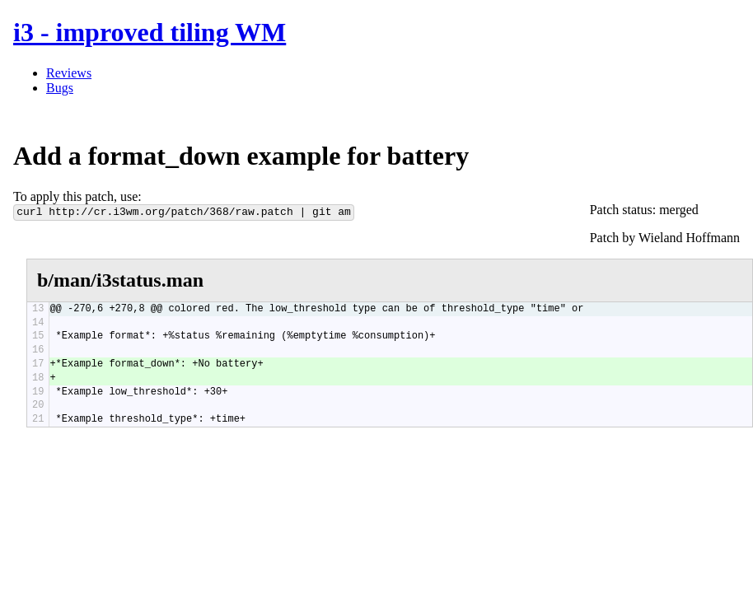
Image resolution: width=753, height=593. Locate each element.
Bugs (59, 88)
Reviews (68, 73)
